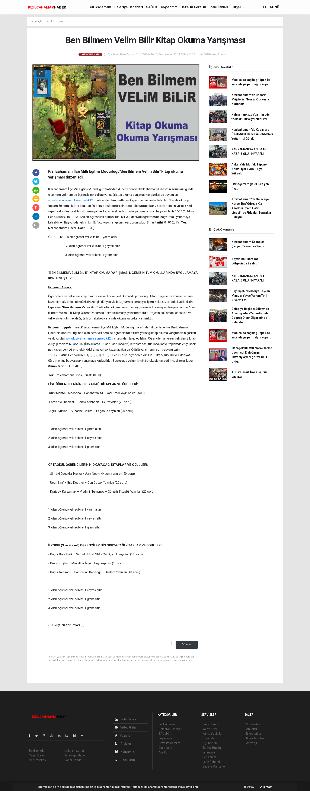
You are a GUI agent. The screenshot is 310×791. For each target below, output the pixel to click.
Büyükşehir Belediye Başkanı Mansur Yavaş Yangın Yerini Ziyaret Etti (251, 295)
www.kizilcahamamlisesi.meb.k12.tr (72, 200)
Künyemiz (124, 751)
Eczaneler (208, 738)
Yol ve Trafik (210, 729)
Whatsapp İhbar (74, 755)
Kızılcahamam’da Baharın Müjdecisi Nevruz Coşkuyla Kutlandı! (250, 99)
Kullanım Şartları (75, 750)
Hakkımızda (37, 750)
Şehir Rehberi (211, 761)
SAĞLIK (151, 7)
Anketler (251, 729)
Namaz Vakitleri (212, 733)
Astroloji (251, 743)
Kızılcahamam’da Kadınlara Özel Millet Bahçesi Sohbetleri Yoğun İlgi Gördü (252, 134)
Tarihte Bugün (211, 747)
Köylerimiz (169, 7)
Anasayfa (37, 21)
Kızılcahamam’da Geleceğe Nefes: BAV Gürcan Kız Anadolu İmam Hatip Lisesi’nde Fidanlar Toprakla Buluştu (251, 208)
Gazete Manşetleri (214, 766)
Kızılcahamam (100, 7)
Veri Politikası (38, 760)
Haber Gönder (73, 760)
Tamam (265, 786)
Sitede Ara (253, 724)
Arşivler (123, 743)
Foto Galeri (125, 719)
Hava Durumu (211, 724)
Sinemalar (209, 752)
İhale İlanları (219, 7)
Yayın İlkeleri (37, 755)
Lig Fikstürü (209, 743)
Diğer (237, 7)
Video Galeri (126, 727)
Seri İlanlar (209, 757)
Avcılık (163, 752)
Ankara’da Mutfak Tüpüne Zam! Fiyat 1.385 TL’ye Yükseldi (249, 169)
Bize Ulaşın (125, 760)
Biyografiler (253, 733)
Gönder (186, 644)
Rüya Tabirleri (255, 738)
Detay (249, 786)
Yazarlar (123, 735)
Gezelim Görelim (193, 7)
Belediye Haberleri (128, 7)
